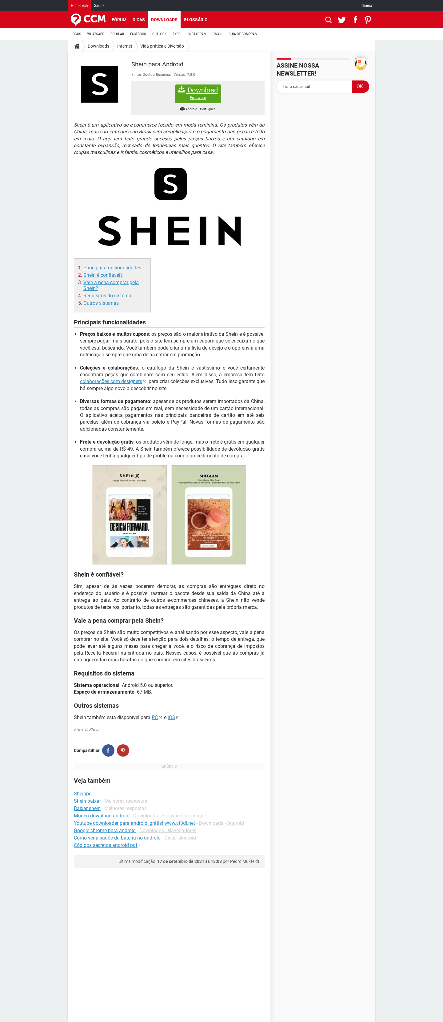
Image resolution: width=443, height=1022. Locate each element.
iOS (171, 717)
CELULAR (117, 34)
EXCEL (177, 34)
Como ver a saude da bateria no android (117, 838)
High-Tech (79, 5)
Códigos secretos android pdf (106, 845)
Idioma (366, 5)
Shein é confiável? (103, 275)
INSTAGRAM (197, 34)
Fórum (119, 19)
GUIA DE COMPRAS (243, 34)
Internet (124, 46)
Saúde (99, 5)
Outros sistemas (101, 303)
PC (155, 717)
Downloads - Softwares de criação (170, 816)
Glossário (196, 19)
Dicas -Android (180, 838)
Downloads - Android (221, 823)
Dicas (139, 19)
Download (198, 93)
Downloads (164, 19)
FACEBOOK (138, 34)
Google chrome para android (105, 830)
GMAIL (217, 34)
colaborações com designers (111, 381)
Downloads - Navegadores (167, 830)
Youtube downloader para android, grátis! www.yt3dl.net (134, 823)
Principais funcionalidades (112, 268)
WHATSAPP (95, 34)
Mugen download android (102, 816)
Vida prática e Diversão (162, 46)
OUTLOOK (159, 34)
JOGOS (76, 34)
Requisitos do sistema (107, 296)
